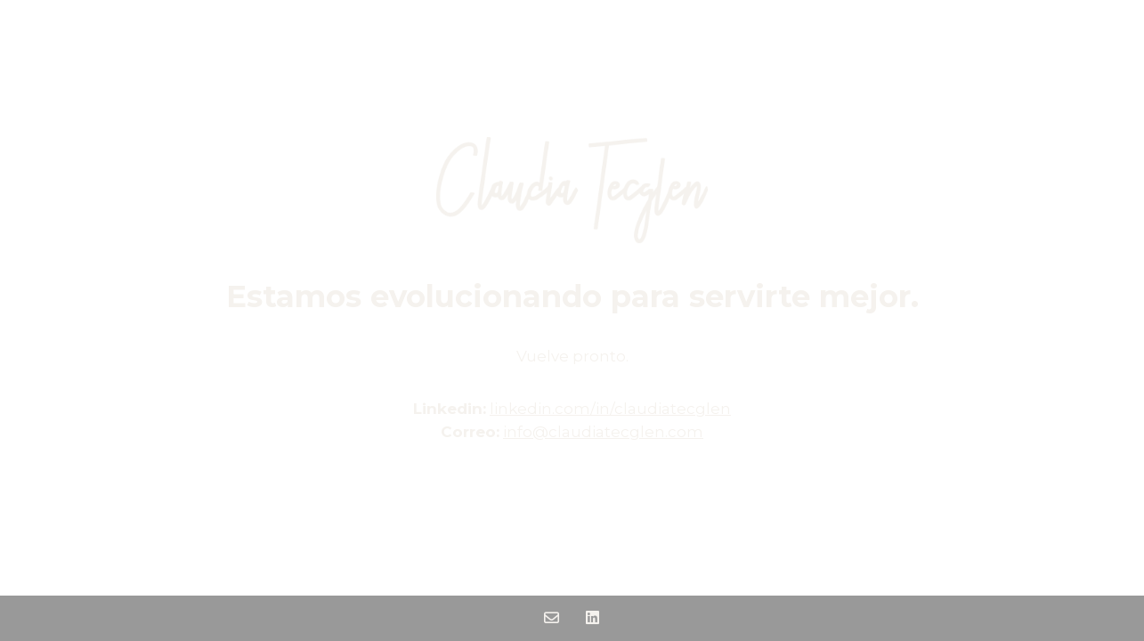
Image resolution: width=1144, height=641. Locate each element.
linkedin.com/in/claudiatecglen (610, 409)
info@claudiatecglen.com (603, 432)
